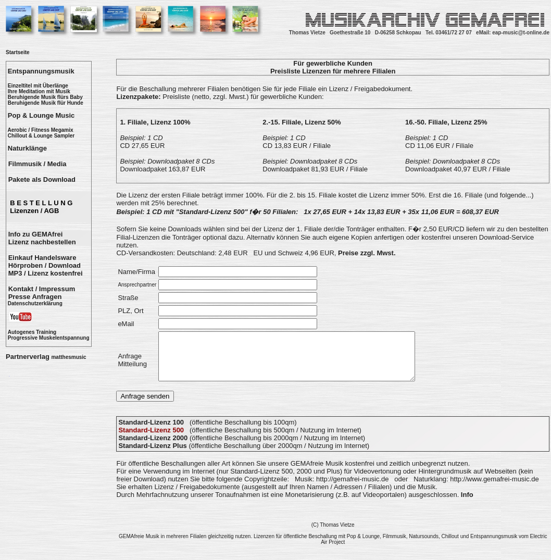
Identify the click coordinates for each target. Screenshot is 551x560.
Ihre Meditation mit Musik (39, 91)
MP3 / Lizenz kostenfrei (45, 273)
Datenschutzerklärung (35, 303)
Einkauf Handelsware (42, 258)
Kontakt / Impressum (42, 289)
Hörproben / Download (44, 265)
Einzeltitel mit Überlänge (38, 86)
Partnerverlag (46, 356)
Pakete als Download (42, 179)
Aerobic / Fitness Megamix (40, 130)
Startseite (18, 52)
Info (467, 504)
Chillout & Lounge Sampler (41, 136)
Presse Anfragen (35, 297)
